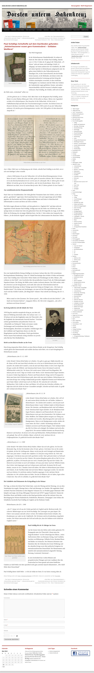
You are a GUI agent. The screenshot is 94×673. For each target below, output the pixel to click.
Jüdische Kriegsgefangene (80, 206)
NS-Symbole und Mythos (78, 240)
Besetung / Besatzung (79, 126)
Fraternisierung (77, 134)
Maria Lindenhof (78, 280)
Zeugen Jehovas (77, 284)
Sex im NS (75, 313)
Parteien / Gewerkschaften (80, 143)
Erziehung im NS (76, 150)
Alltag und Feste (76, 110)
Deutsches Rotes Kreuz (78, 117)
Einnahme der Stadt (78, 202)
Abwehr (76, 195)
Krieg (19, 576)
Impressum (76, 30)
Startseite (6, 30)
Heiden (74, 159)
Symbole (76, 254)
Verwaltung (76, 147)
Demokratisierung (78, 128)
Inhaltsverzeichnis (66, 30)
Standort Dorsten (78, 223)
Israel (75, 180)
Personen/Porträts (77, 263)
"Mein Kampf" (76, 108)
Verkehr (74, 327)
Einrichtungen (77, 173)
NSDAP (74, 244)
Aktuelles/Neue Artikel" (77, 56)
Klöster (75, 279)
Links (58, 30)
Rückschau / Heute (77, 285)
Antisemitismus (77, 166)
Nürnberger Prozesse (79, 141)
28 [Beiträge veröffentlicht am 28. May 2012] (3, 664)
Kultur (74, 228)
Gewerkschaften (76, 155)
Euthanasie (75, 152)
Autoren (52, 30)
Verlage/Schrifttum (77, 329)
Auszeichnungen (78, 199)
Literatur (39, 30)
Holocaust (76, 178)
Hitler (74, 161)
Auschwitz (76, 167)
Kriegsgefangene (78, 211)
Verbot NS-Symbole (78, 310)
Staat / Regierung (76, 320)
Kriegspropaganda (78, 213)
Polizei (74, 265)
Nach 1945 (76, 185)
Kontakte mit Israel (78, 301)
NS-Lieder (75, 237)
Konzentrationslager (77, 192)
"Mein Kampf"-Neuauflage (80, 287)
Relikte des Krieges (78, 306)
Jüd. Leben (76, 298)
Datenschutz (85, 30)
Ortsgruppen (77, 247)
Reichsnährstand (76, 270)
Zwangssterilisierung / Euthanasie (82, 336)
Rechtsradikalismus (78, 305)
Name (6, 619)
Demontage (76, 129)
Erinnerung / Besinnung (79, 292)
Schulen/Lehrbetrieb (26, 576)
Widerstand (75, 338)
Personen (76, 187)
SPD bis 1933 (77, 259)
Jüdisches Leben (76, 164)
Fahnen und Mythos (78, 204)
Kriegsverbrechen (78, 214)
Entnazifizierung (78, 131)
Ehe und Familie (76, 119)
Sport (74, 318)
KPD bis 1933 (77, 258)
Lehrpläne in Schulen (79, 303)
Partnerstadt (75, 261)
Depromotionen (76, 115)
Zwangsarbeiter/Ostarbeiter (80, 226)
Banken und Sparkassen (78, 114)
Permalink (57, 576)
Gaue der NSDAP (78, 246)
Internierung (77, 136)
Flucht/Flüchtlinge (78, 133)
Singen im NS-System (78, 315)
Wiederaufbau (77, 148)
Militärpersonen (77, 218)
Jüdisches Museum (78, 299)
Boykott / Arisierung (78, 169)
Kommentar (7, 598)
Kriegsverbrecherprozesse (80, 140)
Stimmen (46, 30)
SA (74, 251)
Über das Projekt (30, 30)
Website (6, 630)
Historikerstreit (77, 296)
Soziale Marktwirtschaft (79, 145)
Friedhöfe (76, 174)
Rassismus (75, 268)
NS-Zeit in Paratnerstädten (79, 242)
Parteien (74, 256)
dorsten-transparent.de (54, 651)
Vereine (74, 325)
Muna (75, 220)
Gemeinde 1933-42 (78, 176)
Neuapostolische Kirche (79, 282)
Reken (74, 272)
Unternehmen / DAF (77, 324)
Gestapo (74, 154)
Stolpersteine (77, 308)
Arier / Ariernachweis (77, 112)
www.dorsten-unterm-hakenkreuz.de (14, 6)
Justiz (75, 138)
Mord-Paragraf (76, 233)
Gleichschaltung (76, 157)
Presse (74, 266)
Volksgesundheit (76, 334)
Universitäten (76, 322)
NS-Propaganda (76, 239)
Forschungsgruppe (78, 294)
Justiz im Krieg (77, 207)
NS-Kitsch (75, 235)
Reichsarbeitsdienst (78, 249)
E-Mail (6, 625)
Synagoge (76, 188)
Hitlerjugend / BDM (77, 162)
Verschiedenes (76, 331)
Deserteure (76, 200)
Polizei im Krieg (78, 221)
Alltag (75, 122)
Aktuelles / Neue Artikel (17, 30)
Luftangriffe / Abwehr (79, 216)
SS (74, 252)
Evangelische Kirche (79, 275)
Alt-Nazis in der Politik (79, 289)
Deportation (76, 171)
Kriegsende (76, 209)
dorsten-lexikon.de (53, 653)
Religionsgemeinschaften (78, 273)
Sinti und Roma (76, 317)
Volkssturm (76, 225)
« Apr (3, 666)
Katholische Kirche (78, 277)
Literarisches (75, 230)
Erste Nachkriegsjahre (78, 121)
